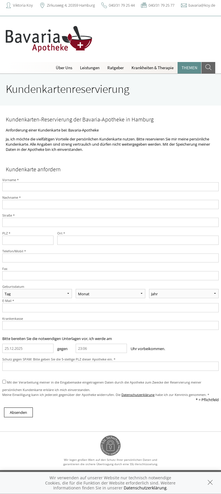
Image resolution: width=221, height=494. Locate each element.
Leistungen (90, 67)
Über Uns (64, 67)
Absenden (18, 412)
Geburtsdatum (13, 286)
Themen (189, 67)
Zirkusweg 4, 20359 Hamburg (71, 5)
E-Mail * (8, 300)
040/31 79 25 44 (122, 5)
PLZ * (6, 233)
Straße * (8, 215)
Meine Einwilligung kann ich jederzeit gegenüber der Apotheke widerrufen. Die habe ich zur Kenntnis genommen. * (105, 394)
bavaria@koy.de (201, 5)
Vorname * (10, 180)
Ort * (61, 233)
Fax (4, 268)
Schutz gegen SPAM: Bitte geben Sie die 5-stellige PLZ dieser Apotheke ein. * (58, 359)
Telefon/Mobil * (14, 251)
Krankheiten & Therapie (153, 67)
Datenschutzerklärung (138, 394)
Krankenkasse (12, 318)
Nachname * (11, 197)
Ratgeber (115, 67)
